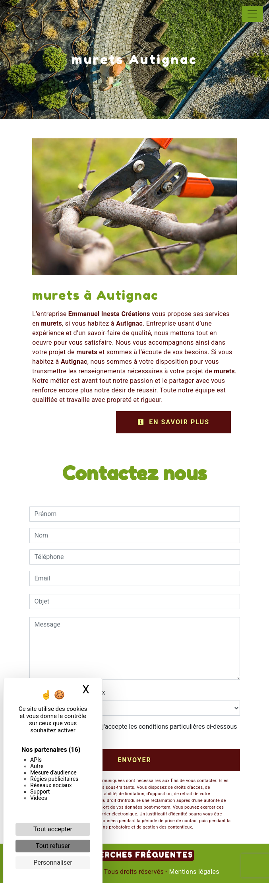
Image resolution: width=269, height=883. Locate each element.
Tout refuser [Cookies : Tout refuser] (53, 846)
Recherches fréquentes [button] (134, 855)
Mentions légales (193, 871)
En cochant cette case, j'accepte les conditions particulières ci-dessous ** (137, 731)
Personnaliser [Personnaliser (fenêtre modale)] (52, 862)
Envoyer (134, 760)
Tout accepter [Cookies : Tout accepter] (52, 829)
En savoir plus (173, 422)
